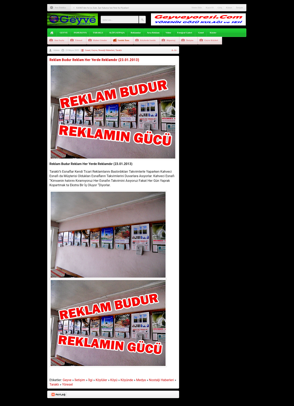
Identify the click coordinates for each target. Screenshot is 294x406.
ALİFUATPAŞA (117, 32)
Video (168, 32)
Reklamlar (136, 32)
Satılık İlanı (123, 40)
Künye (229, 7)
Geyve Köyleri (211, 40)
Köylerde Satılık (148, 40)
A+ (175, 50)
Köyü (113, 380)
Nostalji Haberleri (106, 50)
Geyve (94, 50)
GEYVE (64, 32)
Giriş (220, 7)
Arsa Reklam (153, 32)
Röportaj (171, 40)
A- (172, 50)
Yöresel (78, 40)
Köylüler (101, 380)
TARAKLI (98, 32)
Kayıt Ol (210, 7)
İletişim (239, 7)
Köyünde (127, 380)
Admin (56, 50)
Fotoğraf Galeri (184, 32)
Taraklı (118, 50)
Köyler (213, 32)
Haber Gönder (100, 40)
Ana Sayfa (59, 40)
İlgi (90, 380)
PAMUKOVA (80, 32)
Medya (141, 380)
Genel (201, 32)
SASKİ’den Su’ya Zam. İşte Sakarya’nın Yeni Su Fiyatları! (102, 7)
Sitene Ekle (196, 7)
